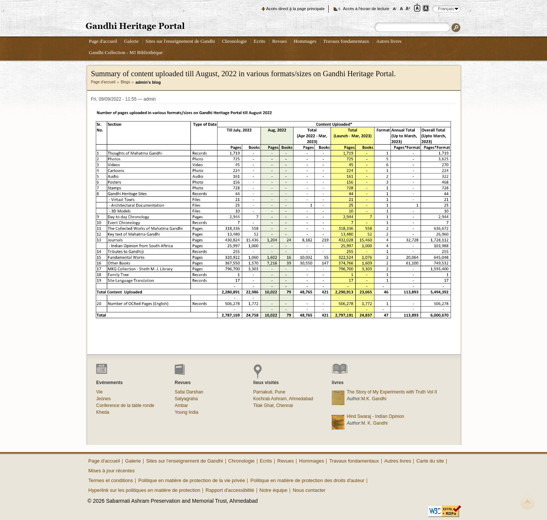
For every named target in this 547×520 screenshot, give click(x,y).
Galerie (131, 41)
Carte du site (430, 461)
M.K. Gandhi (374, 398)
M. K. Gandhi (374, 423)
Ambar (181, 405)
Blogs (125, 82)
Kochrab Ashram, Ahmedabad (283, 398)
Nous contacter (309, 490)
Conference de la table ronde (125, 405)
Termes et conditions (110, 480)
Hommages (305, 41)
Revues (279, 41)
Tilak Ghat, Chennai (273, 405)
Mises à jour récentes (111, 470)
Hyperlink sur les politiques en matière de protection (144, 490)
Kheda (102, 412)
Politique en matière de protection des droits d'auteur (307, 480)
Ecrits (259, 41)
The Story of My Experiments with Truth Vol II (392, 392)
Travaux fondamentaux (346, 41)
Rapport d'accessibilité (230, 490)
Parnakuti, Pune (269, 392)
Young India (186, 412)
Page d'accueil (103, 41)
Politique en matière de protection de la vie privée (191, 480)
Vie (99, 392)
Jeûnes (103, 398)
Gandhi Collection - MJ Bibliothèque (126, 52)
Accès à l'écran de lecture (366, 8)
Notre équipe (273, 490)
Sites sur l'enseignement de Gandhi (180, 41)
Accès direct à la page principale (295, 8)
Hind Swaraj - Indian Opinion (375, 416)
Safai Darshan (189, 392)
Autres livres (389, 41)
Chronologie (234, 41)
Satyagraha (186, 398)
